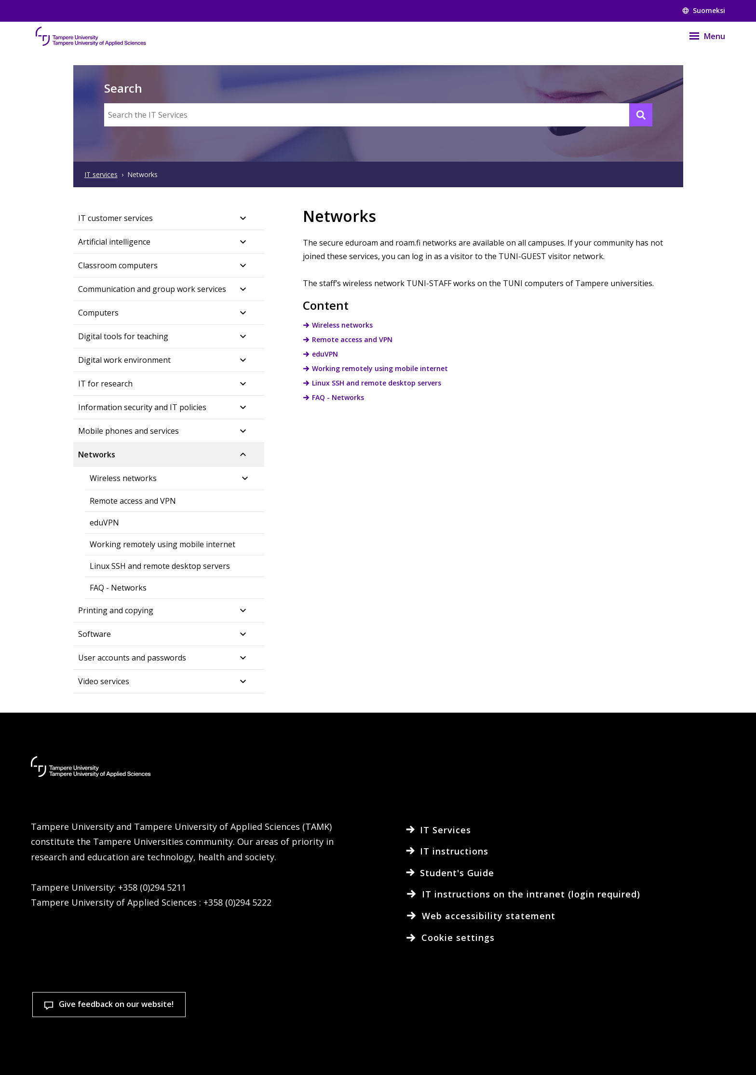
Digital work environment (124, 360)
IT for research (105, 383)
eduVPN (104, 522)
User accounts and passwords (132, 657)
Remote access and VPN (133, 501)
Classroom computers (118, 265)
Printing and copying (115, 610)
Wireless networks (123, 478)
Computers (98, 312)
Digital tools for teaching (123, 336)
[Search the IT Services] (378, 114)
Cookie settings (458, 1031)
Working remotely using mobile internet (162, 544)
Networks (96, 454)
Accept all (572, 1031)
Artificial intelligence (114, 241)
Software (94, 634)
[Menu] (701, 36)
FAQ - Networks (118, 587)
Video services (103, 681)
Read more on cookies (107, 1053)
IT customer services (115, 218)
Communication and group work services (152, 289)
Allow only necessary (686, 1031)
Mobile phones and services (128, 431)
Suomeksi (703, 10)
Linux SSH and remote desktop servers (160, 566)
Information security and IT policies (142, 407)
